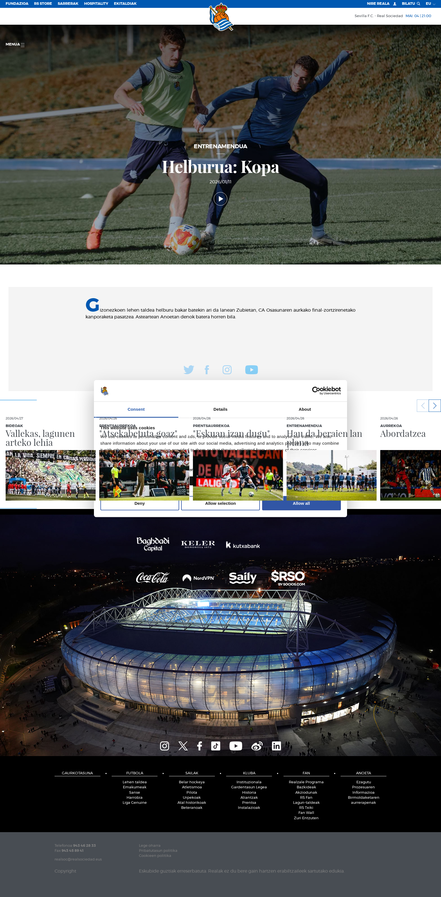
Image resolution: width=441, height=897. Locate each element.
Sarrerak (68, 4)
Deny (139, 503)
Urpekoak (192, 798)
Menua (15, 45)
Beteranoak (191, 808)
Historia (249, 793)
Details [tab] (220, 409)
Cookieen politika (155, 856)
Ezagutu (363, 782)
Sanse (134, 793)
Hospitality (96, 4)
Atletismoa (192, 787)
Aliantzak (249, 798)
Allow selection (220, 503)
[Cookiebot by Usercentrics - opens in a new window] (316, 391)
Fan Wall (306, 813)
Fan (306, 773)
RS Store (43, 4)
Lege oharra (150, 846)
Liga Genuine (135, 803)
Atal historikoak (191, 803)
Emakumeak (135, 787)
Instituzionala (249, 782)
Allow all (301, 503)
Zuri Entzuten (306, 818)
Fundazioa (17, 4)
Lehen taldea (135, 782)
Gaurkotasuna (77, 773)
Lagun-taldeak (306, 803)
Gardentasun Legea (249, 787)
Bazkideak (306, 787)
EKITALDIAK (125, 4)
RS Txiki (306, 808)
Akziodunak (306, 793)
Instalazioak (249, 808)
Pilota (191, 793)
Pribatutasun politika (158, 851)
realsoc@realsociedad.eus (78, 859)
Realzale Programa (306, 782)
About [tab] (305, 409)
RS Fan (306, 798)
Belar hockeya (192, 782)
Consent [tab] (136, 409)
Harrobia (135, 798)
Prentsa (249, 803)
